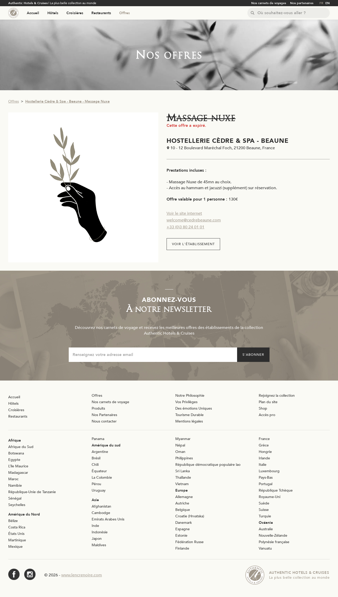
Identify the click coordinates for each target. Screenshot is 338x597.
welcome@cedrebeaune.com (194, 220)
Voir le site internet (184, 213)
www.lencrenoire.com (81, 575)
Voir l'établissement (193, 244)
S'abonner (253, 354)
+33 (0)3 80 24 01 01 (185, 227)
